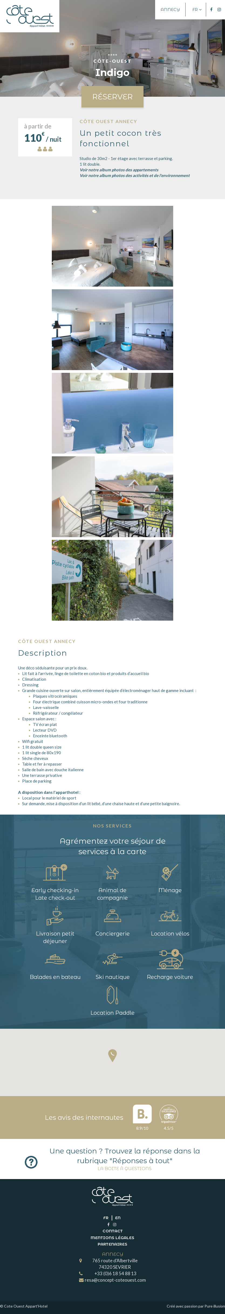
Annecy (170, 9)
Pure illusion (214, 1306)
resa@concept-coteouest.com (115, 1280)
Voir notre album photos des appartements (119, 169)
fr (105, 1217)
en (118, 1217)
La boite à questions (125, 1168)
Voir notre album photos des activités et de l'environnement (135, 175)
